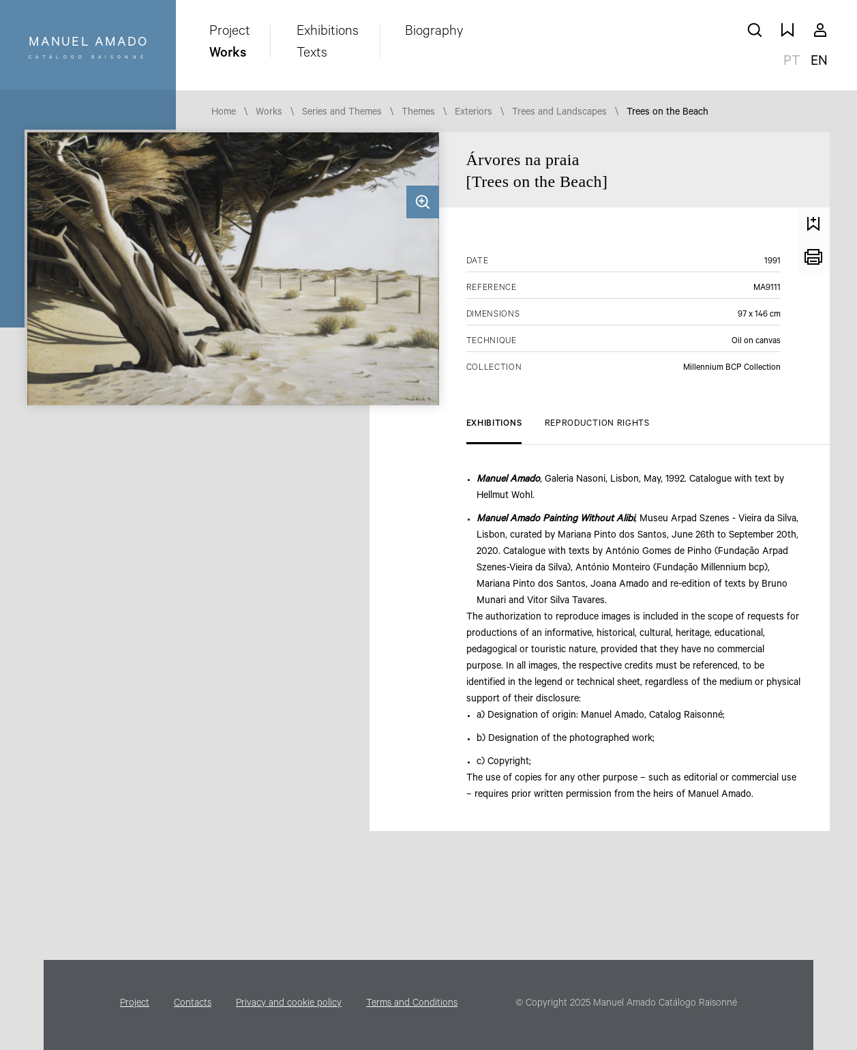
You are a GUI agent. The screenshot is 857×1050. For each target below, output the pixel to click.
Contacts (192, 1004)
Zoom (422, 202)
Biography (434, 32)
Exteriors (473, 113)
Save (813, 223)
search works (754, 30)
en (819, 62)
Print (813, 256)
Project (229, 32)
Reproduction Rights (597, 424)
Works (227, 54)
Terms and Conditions (411, 1004)
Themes (418, 113)
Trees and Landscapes (559, 113)
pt (791, 62)
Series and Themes (342, 113)
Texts (312, 54)
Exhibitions (328, 32)
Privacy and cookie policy (289, 1004)
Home (223, 113)
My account (820, 30)
